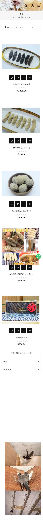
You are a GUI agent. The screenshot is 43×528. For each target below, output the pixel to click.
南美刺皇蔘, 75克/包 (21, 147)
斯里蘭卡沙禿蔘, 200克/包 (21, 274)
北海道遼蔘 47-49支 (21, 84)
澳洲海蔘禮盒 (21, 337)
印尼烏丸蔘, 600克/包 (21, 211)
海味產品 (21, 17)
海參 (28, 17)
